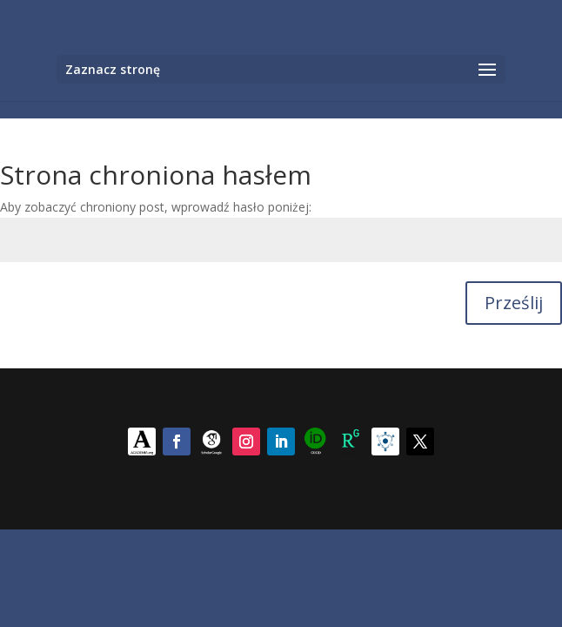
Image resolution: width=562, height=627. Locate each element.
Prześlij (514, 302)
